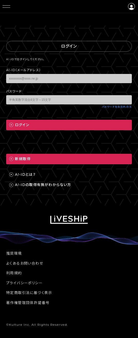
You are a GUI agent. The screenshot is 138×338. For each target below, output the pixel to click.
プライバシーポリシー (24, 283)
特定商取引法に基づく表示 (29, 292)
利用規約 (14, 273)
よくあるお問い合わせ (24, 263)
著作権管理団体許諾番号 (28, 302)
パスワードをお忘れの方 (117, 106)
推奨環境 (14, 253)
